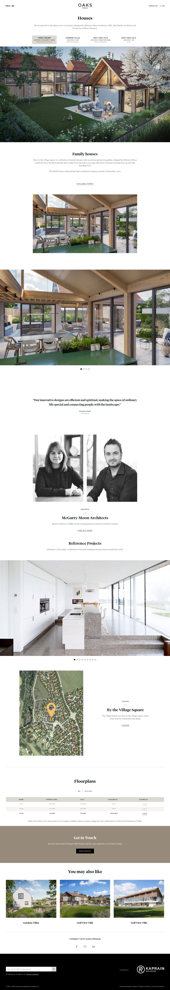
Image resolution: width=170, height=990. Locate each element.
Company (124, 967)
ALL (79, 791)
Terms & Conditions (32, 974)
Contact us (153, 6)
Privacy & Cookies (144, 986)
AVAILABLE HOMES (85, 184)
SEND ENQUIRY (85, 851)
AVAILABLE (88, 791)
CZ (161, 6)
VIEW (144, 804)
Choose (125, 725)
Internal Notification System (128, 986)
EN (164, 6)
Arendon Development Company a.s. (27, 986)
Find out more (85, 530)
